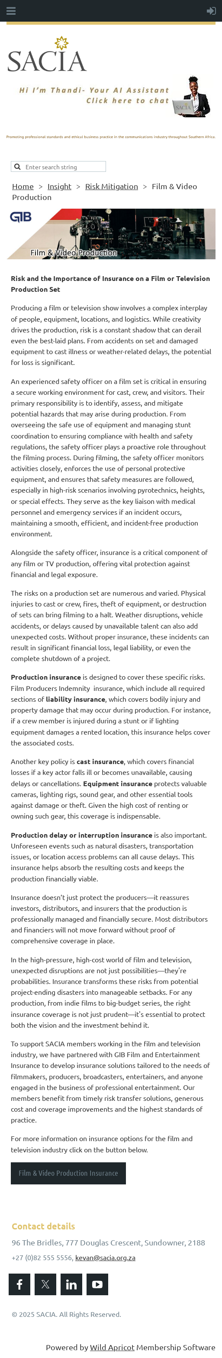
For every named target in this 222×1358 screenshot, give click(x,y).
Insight (59, 185)
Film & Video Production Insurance (68, 1172)
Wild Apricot (112, 1347)
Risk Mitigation (111, 185)
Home (23, 185)
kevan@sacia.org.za (105, 1257)
